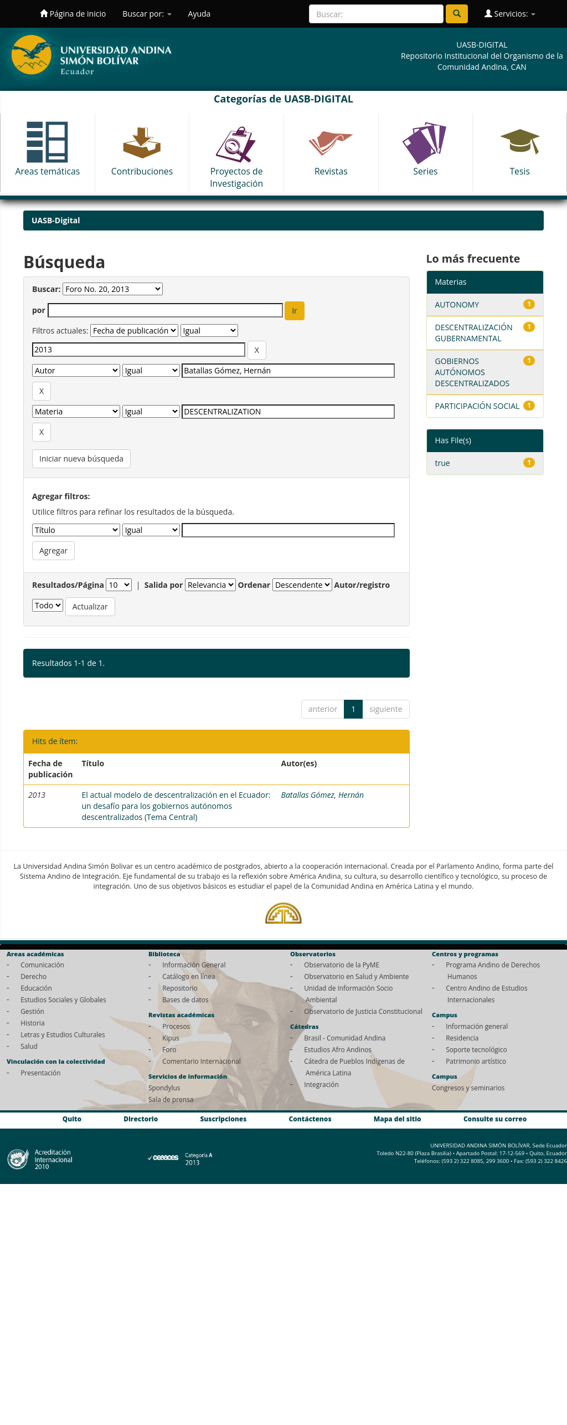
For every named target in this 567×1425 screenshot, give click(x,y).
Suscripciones (223, 1119)
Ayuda (199, 13)
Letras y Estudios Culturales (62, 1034)
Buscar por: (146, 13)
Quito (72, 1119)
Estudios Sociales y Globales (63, 999)
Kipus (170, 1037)
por (38, 310)
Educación (36, 987)
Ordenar (254, 585)
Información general (477, 1026)
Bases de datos (185, 999)
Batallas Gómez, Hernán (322, 795)
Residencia (462, 1037)
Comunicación (42, 964)
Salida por (164, 585)
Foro (169, 1049)
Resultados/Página (68, 585)
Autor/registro (362, 585)
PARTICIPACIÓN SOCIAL (477, 406)
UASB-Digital (56, 220)
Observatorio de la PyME (341, 964)
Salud (29, 1046)
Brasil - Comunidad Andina (344, 1037)
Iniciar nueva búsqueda (81, 458)
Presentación (40, 1072)
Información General (193, 964)
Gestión (32, 1011)
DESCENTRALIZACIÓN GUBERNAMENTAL (474, 333)
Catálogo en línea (188, 976)
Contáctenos (310, 1119)
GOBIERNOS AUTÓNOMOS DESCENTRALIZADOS (472, 372)
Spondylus (164, 1087)
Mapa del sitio (397, 1119)
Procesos (176, 1026)
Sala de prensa (170, 1099)
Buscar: (46, 289)
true (442, 463)
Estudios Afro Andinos (338, 1049)
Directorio (140, 1119)
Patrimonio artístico (476, 1061)
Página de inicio (73, 13)
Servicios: (509, 13)
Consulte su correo (495, 1119)
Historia (32, 1022)
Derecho (33, 976)
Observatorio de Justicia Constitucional (363, 1011)
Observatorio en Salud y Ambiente (356, 976)
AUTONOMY (457, 304)
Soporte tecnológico (476, 1049)
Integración (321, 1084)
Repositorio (180, 987)
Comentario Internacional (201, 1061)
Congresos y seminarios (468, 1087)
